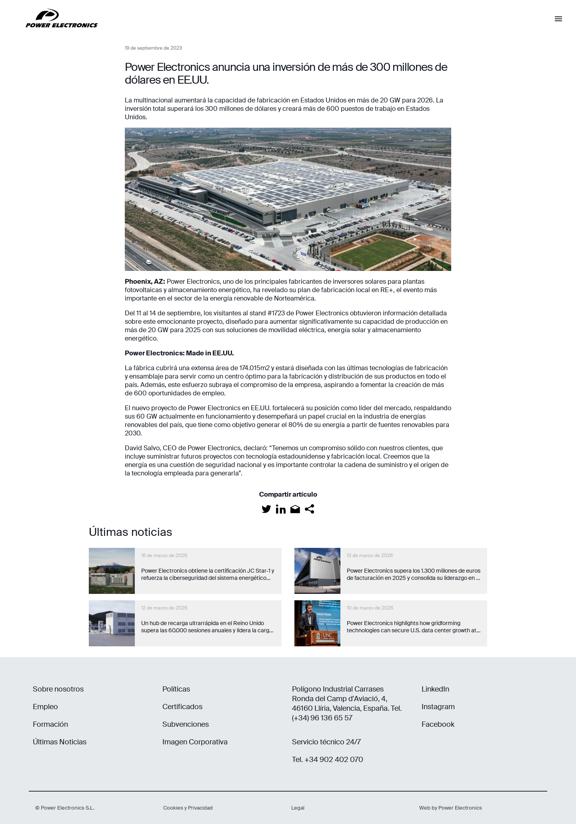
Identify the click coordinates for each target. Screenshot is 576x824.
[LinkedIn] (281, 509)
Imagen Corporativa (195, 742)
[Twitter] (266, 509)
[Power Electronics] (55, 34)
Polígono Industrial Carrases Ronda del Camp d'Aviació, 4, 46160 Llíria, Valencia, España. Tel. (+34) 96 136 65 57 (347, 703)
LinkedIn (435, 689)
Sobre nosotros (58, 689)
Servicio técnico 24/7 (326, 742)
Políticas (176, 689)
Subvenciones (185, 724)
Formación (50, 724)
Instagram (438, 707)
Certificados (182, 707)
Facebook (438, 724)
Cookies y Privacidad (188, 807)
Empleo (45, 707)
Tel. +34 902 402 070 (327, 759)
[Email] (295, 509)
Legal (297, 807)
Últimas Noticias (59, 742)
